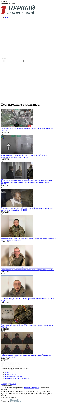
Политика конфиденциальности (17, 378)
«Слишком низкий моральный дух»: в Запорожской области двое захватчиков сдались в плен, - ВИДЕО (25, 156)
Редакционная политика (14, 376)
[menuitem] (30, 17)
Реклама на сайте (11, 374)
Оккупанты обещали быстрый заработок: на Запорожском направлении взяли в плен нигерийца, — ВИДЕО (27, 209)
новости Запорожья (31, 388)
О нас (7, 372)
